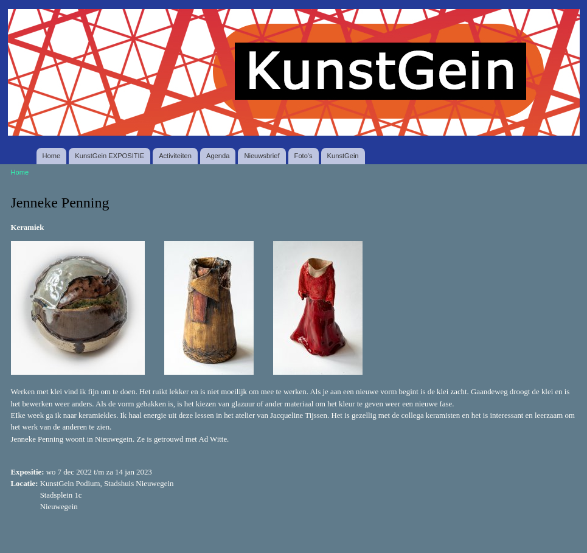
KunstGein (343, 155)
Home (52, 155)
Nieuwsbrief (261, 155)
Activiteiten (175, 155)
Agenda (217, 155)
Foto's (303, 155)
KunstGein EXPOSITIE (109, 155)
